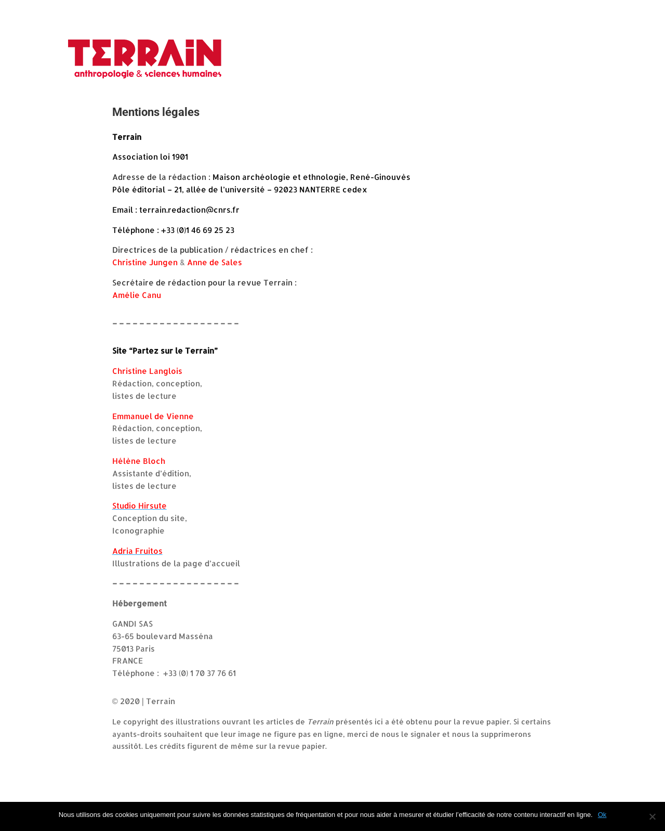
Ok (602, 815)
